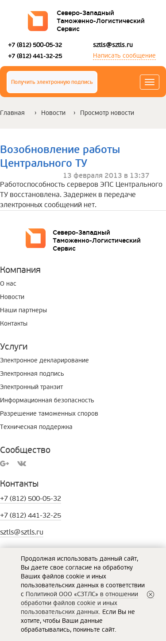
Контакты (13, 323)
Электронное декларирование (44, 360)
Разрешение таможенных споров (49, 413)
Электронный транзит (31, 387)
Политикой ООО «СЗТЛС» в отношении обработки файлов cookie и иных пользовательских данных (79, 603)
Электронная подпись (32, 374)
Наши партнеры (23, 310)
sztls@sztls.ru (113, 45)
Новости (53, 113)
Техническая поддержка (36, 427)
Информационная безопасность (47, 400)
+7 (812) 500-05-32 (35, 45)
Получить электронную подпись (52, 82)
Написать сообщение (124, 55)
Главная (12, 113)
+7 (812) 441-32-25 (35, 56)
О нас (8, 283)
